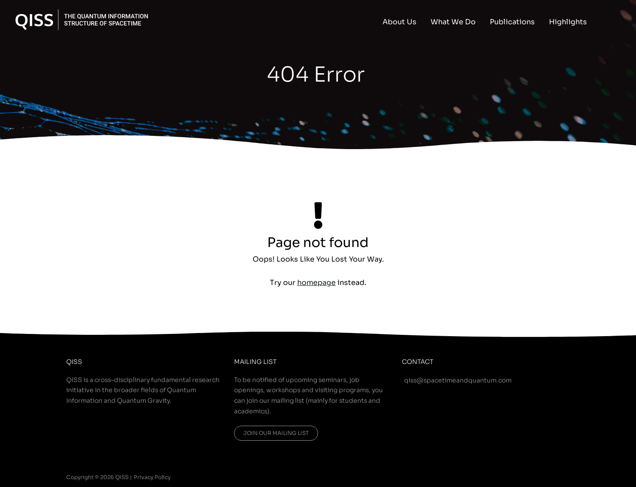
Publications (512, 21)
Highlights (568, 21)
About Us (399, 21)
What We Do (453, 21)
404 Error (316, 74)
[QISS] (81, 19)
